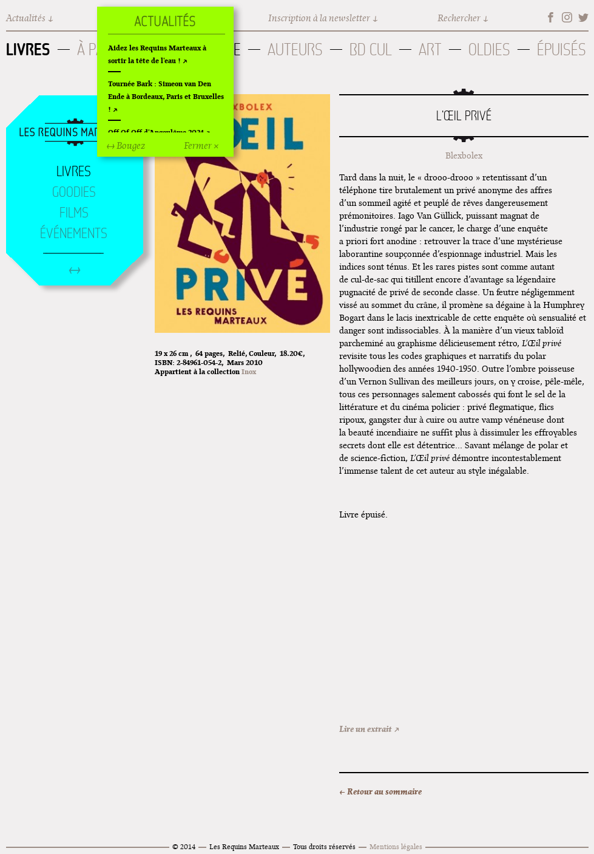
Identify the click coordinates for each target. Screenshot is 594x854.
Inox (248, 371)
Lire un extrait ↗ (369, 728)
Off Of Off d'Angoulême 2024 (156, 132)
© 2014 (183, 846)
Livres (28, 49)
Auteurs (295, 49)
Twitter (583, 17)
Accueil (74, 133)
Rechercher (459, 18)
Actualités (26, 18)
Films (74, 212)
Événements (73, 233)
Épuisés (561, 49)
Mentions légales (396, 846)
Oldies (489, 49)
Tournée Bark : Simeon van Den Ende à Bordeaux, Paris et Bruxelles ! (166, 96)
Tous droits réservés (324, 846)
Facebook (550, 17)
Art (430, 49)
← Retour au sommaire (380, 791)
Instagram (567, 17)
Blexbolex (463, 155)
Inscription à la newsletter (319, 18)
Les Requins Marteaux (244, 846)
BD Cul (370, 49)
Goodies (74, 192)
